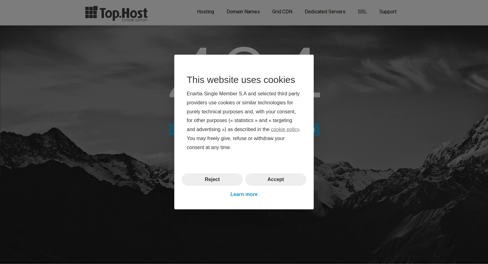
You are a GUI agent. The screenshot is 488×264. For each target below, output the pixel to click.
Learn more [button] (243, 194)
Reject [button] (212, 179)
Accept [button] (275, 179)
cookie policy (285, 129)
